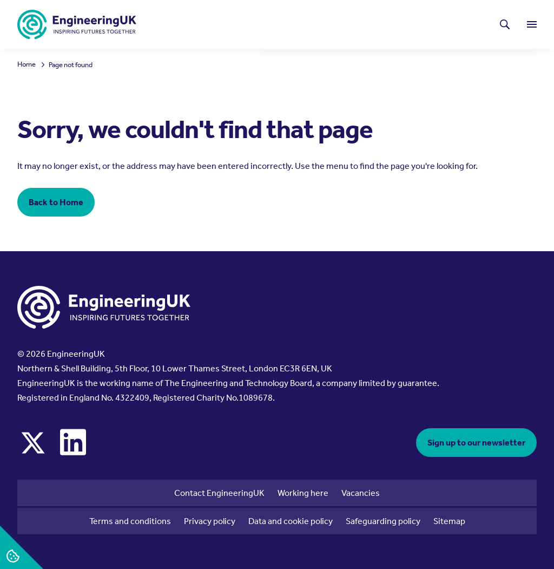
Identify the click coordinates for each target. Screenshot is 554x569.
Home (26, 64)
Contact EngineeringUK (219, 493)
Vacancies (360, 493)
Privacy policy (209, 521)
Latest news (309, 24)
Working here (303, 493)
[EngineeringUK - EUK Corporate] (76, 25)
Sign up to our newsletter (476, 442)
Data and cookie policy (290, 521)
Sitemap (449, 521)
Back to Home (56, 202)
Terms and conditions (130, 521)
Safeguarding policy (383, 521)
